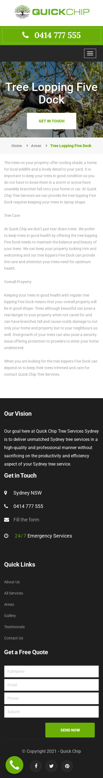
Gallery (10, 615)
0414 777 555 (51, 35)
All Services (13, 593)
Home (17, 145)
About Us (12, 582)
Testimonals (14, 627)
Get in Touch (52, 121)
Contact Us (13, 638)
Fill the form (26, 520)
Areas (36, 145)
